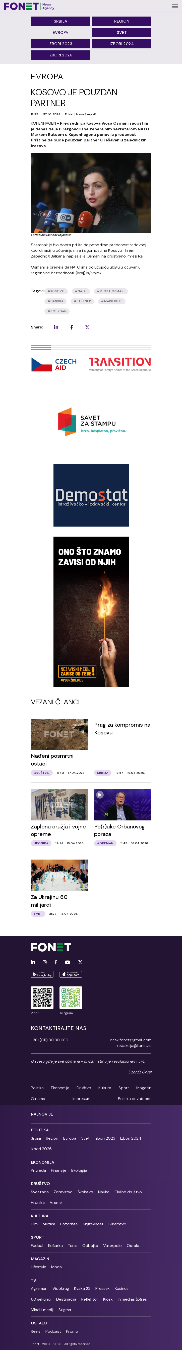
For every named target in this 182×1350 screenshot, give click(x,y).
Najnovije (42, 1114)
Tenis (72, 1245)
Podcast (53, 1331)
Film (34, 1224)
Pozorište (69, 1224)
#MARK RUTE (112, 301)
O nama (38, 1098)
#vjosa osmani (111, 291)
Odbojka (90, 1245)
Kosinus (122, 1288)
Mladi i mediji (42, 1309)
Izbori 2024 (122, 43)
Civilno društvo (128, 1192)
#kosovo (56, 291)
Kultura (104, 1087)
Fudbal (37, 1245)
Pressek (102, 1288)
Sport (123, 1087)
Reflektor (89, 1299)
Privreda (38, 1170)
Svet (122, 32)
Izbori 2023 (60, 43)
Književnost (93, 1224)
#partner (82, 301)
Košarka (55, 1245)
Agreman (39, 1288)
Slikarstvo (117, 1224)
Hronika (38, 1202)
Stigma (64, 1309)
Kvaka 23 (82, 1288)
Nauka (103, 1192)
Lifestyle (38, 1267)
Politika (37, 1087)
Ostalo (133, 1245)
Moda (56, 1267)
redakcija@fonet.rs (134, 1045)
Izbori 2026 (60, 55)
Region (121, 21)
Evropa (60, 32)
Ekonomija (60, 1087)
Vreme (56, 1202)
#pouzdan (57, 311)
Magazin (143, 1087)
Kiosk (108, 1299)
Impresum (81, 1098)
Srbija (60, 21)
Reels (35, 1331)
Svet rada (40, 1192)
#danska (55, 301)
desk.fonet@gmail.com (130, 1040)
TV (33, 1280)
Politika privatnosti (134, 1098)
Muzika (49, 1224)
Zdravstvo (63, 1192)
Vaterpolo (112, 1245)
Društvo (84, 1087)
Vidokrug (60, 1288)
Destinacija (66, 1299)
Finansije (58, 1170)
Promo (72, 1331)
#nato (81, 291)
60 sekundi (41, 1299)
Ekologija (79, 1170)
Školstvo (85, 1192)
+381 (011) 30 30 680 (49, 1040)
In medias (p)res (132, 1299)
